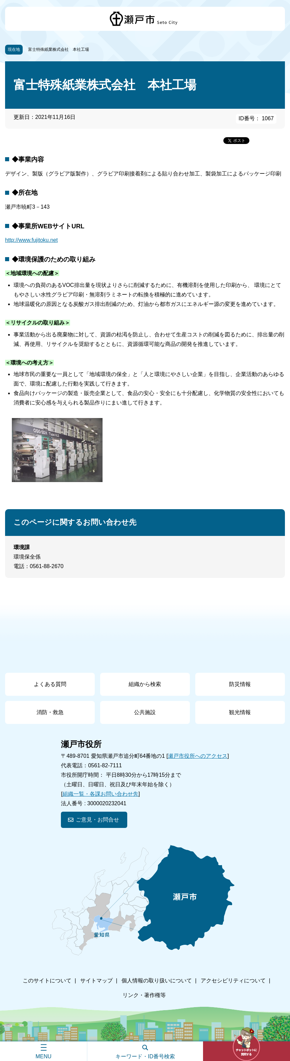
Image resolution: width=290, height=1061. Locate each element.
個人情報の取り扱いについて (156, 980)
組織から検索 (145, 684)
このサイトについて (47, 980)
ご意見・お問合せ (97, 820)
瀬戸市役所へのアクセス (197, 756)
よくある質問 (50, 684)
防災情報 (240, 684)
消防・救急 (50, 712)
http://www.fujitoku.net (31, 240)
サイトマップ (96, 980)
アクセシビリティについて (233, 980)
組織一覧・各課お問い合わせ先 (100, 794)
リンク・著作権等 (144, 995)
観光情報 (240, 712)
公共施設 (145, 712)
